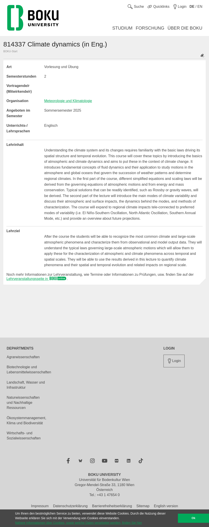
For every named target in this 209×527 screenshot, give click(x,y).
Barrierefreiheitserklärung (112, 506)
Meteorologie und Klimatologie (68, 101)
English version (166, 506)
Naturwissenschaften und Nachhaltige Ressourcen (23, 403)
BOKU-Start (10, 51)
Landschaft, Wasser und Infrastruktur (26, 384)
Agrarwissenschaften (23, 357)
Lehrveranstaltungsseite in (36, 279)
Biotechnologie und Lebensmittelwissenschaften (29, 369)
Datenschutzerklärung (70, 506)
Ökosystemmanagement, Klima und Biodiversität (26, 420)
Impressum (40, 506)
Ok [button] (193, 518)
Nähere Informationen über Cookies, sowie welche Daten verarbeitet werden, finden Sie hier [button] (78, 523)
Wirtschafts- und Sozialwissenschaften (24, 435)
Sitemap (142, 506)
